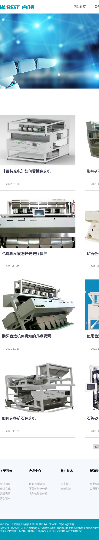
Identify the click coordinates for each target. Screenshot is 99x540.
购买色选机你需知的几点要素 (26, 336)
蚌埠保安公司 (44, 531)
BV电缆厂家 (17, 527)
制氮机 (72, 527)
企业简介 (5, 483)
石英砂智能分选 (38, 488)
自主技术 (66, 483)
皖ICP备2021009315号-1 (52, 524)
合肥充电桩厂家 (74, 531)
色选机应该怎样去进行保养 (24, 254)
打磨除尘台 (62, 527)
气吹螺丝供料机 (48, 527)
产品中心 (35, 470)
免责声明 (69, 524)
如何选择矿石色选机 (19, 418)
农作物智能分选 (38, 493)
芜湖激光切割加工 (9, 531)
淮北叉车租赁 (58, 531)
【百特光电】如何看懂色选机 (26, 171)
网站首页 (80, 6)
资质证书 (5, 498)
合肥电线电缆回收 (28, 531)
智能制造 (66, 488)
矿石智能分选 (37, 483)
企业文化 (5, 488)
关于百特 (6, 470)
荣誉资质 (5, 493)
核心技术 (67, 470)
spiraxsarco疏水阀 (85, 527)
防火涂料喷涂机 (32, 527)
